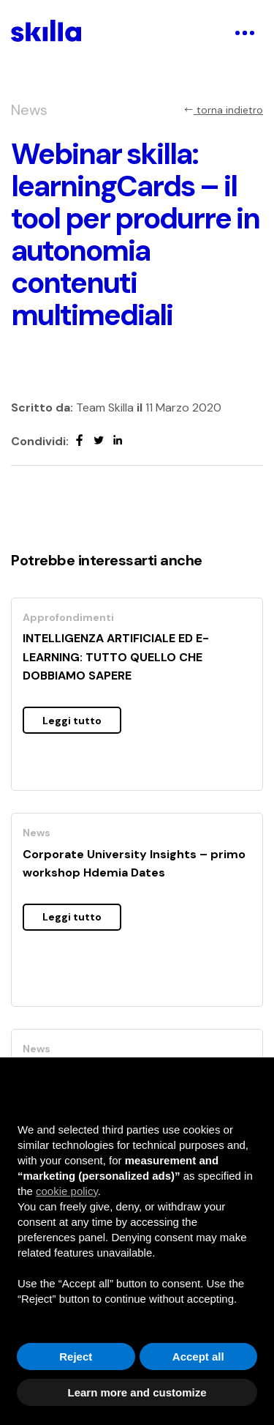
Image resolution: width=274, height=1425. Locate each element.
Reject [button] (75, 1356)
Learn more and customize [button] (136, 1392)
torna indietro (223, 109)
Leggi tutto (72, 720)
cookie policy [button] (67, 1191)
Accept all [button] (198, 1356)
